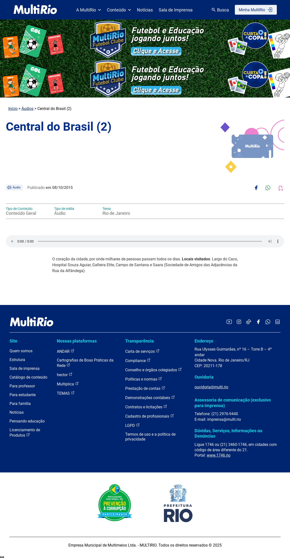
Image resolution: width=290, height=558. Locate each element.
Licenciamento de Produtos (25, 433)
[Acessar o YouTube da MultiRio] (229, 322)
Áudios (27, 108)
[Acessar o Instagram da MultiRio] (239, 322)
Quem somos (21, 351)
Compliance (138, 360)
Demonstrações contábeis (150, 397)
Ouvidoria (204, 377)
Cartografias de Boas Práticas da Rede (85, 363)
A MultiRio (88, 9)
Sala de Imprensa (176, 9)
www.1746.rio (218, 455)
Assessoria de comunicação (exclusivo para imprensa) (233, 402)
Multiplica (68, 383)
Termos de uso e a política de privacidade (150, 436)
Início (13, 108)
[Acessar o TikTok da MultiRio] (249, 322)
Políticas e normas (143, 379)
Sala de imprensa (25, 368)
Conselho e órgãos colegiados (153, 369)
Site (13, 340)
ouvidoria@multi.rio (211, 387)
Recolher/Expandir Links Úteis (2, 557)
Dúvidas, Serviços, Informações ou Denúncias (228, 433)
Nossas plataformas (77, 340)
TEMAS (66, 393)
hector (64, 374)
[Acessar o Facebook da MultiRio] (258, 322)
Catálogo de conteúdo (28, 377)
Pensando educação (27, 421)
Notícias (145, 9)
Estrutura (17, 359)
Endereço (204, 340)
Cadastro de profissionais (149, 416)
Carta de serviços (142, 351)
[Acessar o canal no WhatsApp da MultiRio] (268, 322)
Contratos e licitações (146, 406)
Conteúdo (119, 9)
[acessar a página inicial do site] (35, 9)
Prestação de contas (145, 388)
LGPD (132, 425)
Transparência (139, 340)
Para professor (22, 386)
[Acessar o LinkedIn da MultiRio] (277, 322)
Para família (20, 403)
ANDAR (65, 351)
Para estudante (23, 394)
